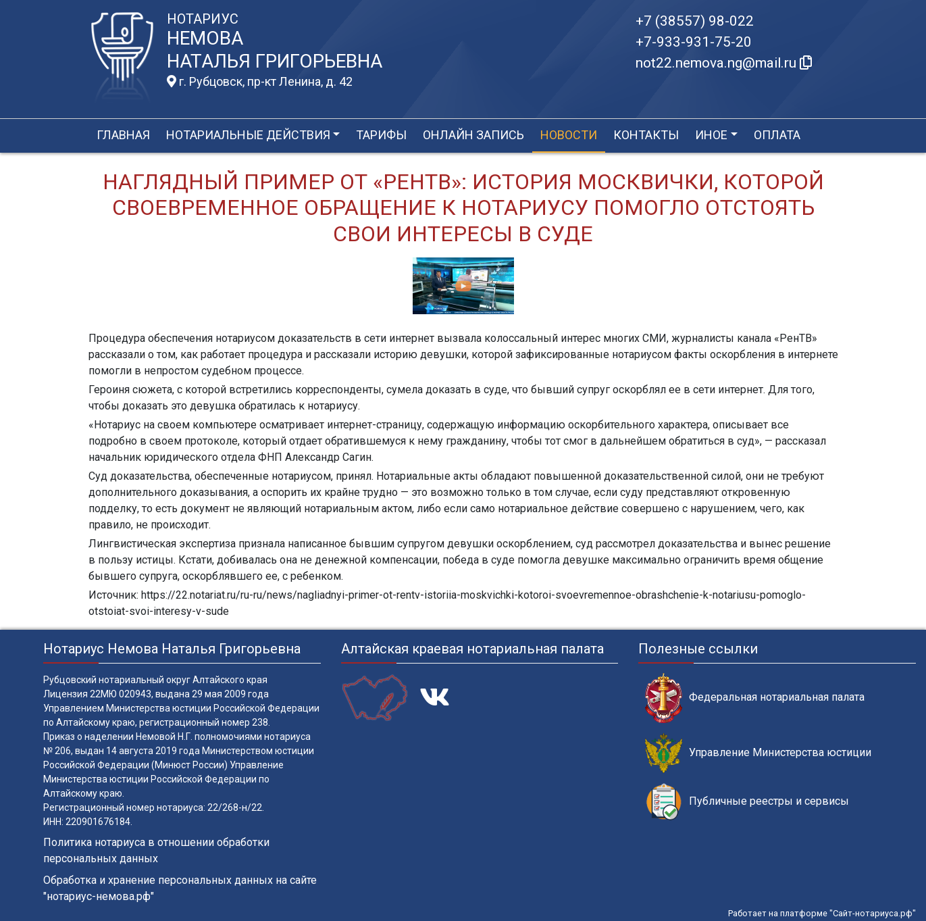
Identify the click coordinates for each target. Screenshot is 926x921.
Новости (568, 135)
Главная (123, 135)
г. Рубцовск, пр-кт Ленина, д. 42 (260, 82)
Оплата (777, 135)
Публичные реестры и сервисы (747, 801)
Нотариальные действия (248, 135)
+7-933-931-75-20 (694, 42)
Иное (711, 135)
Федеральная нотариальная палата (755, 697)
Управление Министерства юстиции (758, 753)
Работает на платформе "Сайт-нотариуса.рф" (822, 913)
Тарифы (381, 135)
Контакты (646, 135)
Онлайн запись (473, 135)
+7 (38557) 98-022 (695, 21)
